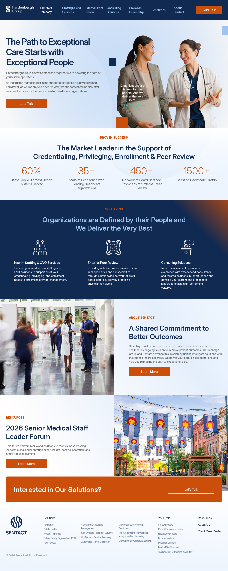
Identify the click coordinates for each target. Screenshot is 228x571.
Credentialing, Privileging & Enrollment (131, 526)
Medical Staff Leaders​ (168, 547)
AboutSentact (179, 10)
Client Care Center (210, 531)
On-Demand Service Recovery (96, 537)
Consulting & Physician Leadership (135, 540)
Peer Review (50, 542)
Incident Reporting (52, 533)
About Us (204, 524)
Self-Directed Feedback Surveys (96, 532)
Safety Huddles (51, 529)
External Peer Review (94, 10)
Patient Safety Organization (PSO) (60, 538)
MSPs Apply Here (133, 105)
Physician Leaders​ (167, 542)
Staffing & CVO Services (72, 10)
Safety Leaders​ (165, 524)
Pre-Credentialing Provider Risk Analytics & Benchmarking (133, 534)
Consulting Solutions (114, 10)
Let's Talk (191, 489)
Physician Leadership (136, 10)
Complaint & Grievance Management (92, 526)
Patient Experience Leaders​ (171, 529)
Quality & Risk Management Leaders (175, 551)
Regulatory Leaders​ (167, 533)
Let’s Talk (209, 10)
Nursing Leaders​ (166, 538)
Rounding (48, 524)
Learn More (149, 372)
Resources (159, 10)
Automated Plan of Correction (95, 541)
